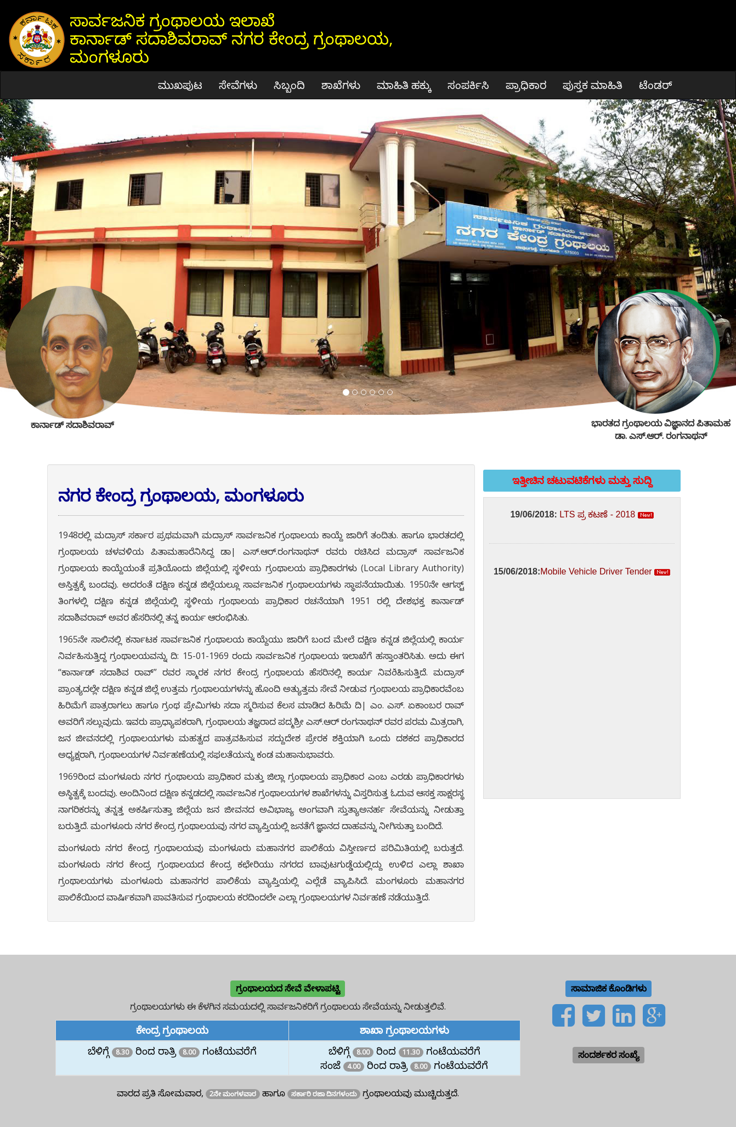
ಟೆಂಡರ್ (655, 84)
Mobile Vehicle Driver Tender (596, 571)
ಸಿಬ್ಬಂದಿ (289, 84)
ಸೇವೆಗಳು (238, 84)
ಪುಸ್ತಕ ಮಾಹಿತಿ (592, 84)
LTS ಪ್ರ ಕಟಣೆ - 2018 (597, 514)
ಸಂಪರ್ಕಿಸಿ (468, 84)
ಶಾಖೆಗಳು (340, 84)
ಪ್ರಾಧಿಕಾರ (526, 84)
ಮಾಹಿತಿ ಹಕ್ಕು (404, 84)
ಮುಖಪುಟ (180, 84)
